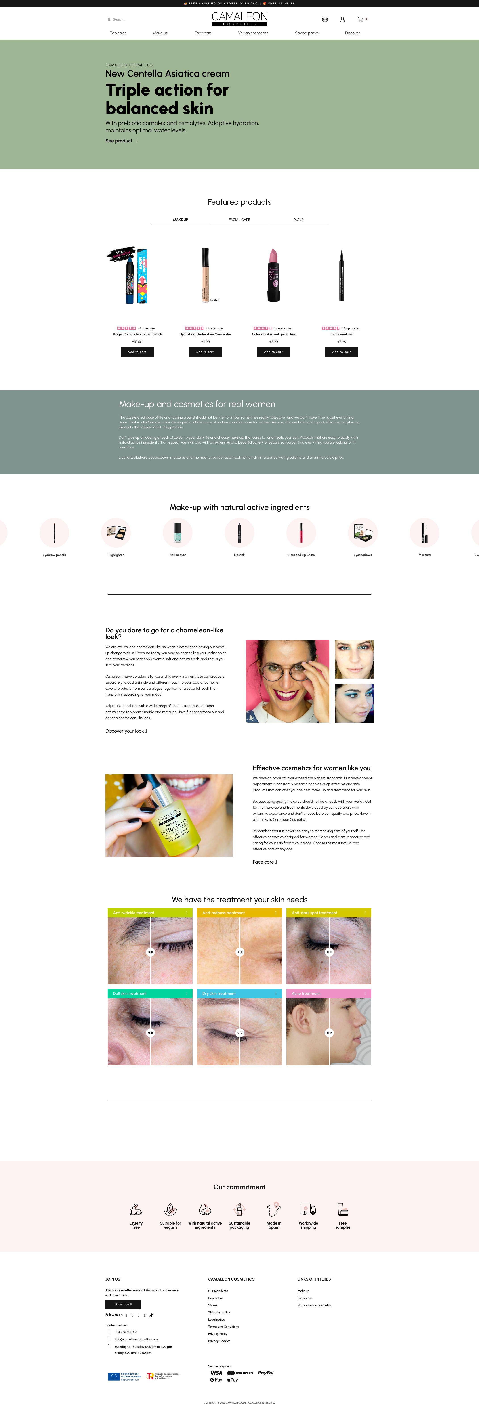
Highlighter (116, 555)
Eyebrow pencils (54, 555)
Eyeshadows (363, 555)
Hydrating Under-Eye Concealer (205, 334)
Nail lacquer (178, 555)
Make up (180, 220)
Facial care (239, 220)
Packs (298, 220)
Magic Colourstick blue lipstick (137, 334)
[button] (121, 141)
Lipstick (239, 555)
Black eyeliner (341, 334)
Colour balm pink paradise (273, 334)
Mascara (425, 555)
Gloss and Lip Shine (301, 555)
